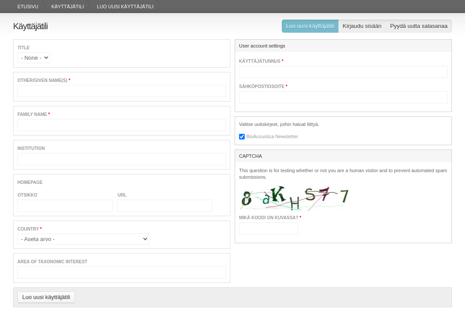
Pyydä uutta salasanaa (419, 26)
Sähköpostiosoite (263, 86)
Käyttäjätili (67, 6)
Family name (33, 114)
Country (29, 229)
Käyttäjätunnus (261, 61)
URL (122, 195)
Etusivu (27, 6)
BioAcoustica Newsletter (272, 136)
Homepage (30, 182)
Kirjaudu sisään (362, 26)
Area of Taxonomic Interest (52, 261)
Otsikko (27, 195)
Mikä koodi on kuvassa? (270, 217)
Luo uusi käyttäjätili (312, 27)
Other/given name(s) (43, 80)
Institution (31, 148)
